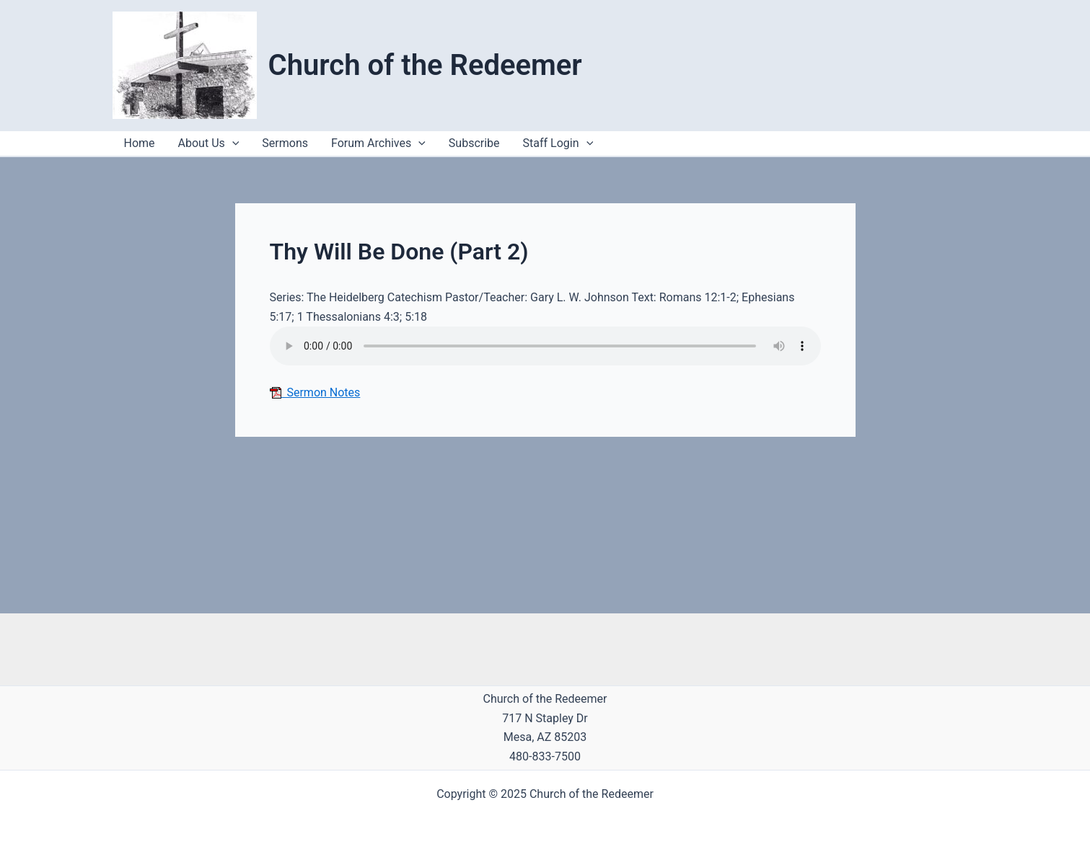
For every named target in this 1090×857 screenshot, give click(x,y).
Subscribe (474, 143)
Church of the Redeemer (425, 65)
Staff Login (558, 143)
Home (139, 143)
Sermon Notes (315, 392)
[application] (586, 143)
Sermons (285, 143)
